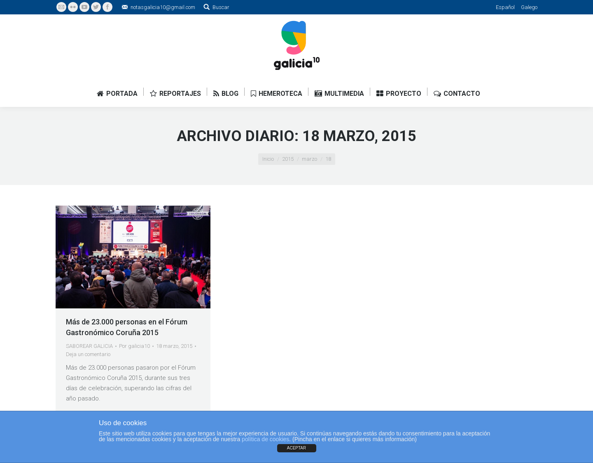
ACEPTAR (296, 448)
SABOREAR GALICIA (89, 346)
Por (134, 346)
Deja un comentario (88, 354)
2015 (288, 159)
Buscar (220, 7)
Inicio (268, 159)
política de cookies (265, 439)
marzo (309, 159)
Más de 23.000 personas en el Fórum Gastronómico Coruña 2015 (126, 327)
